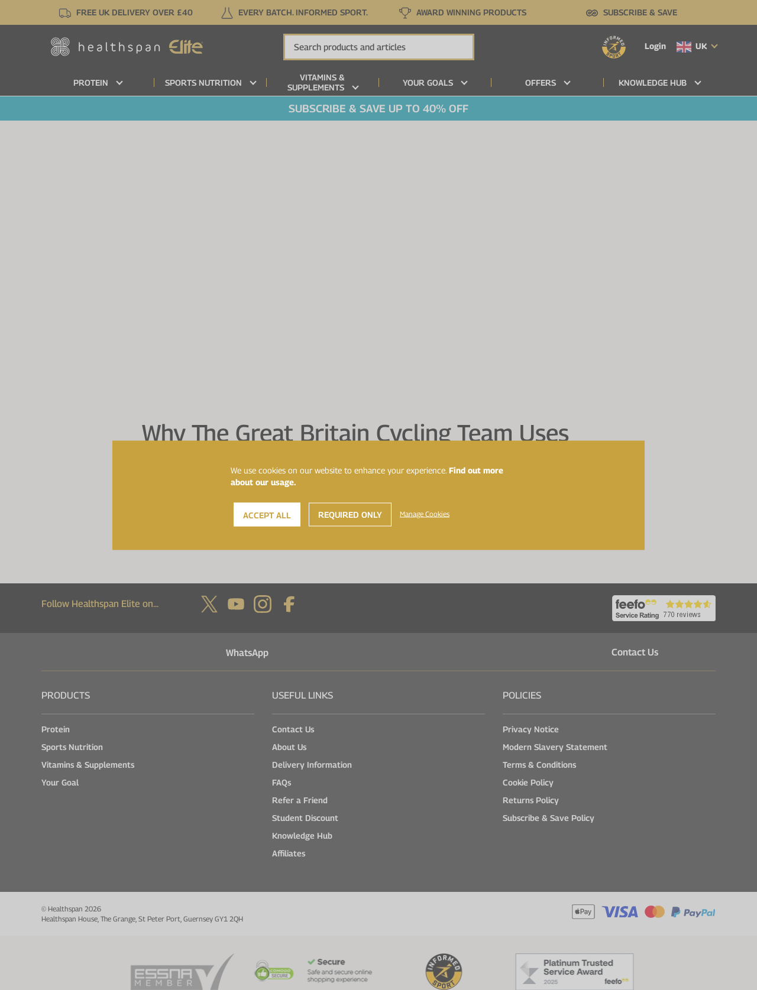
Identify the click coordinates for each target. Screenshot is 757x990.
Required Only (350, 514)
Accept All (267, 514)
